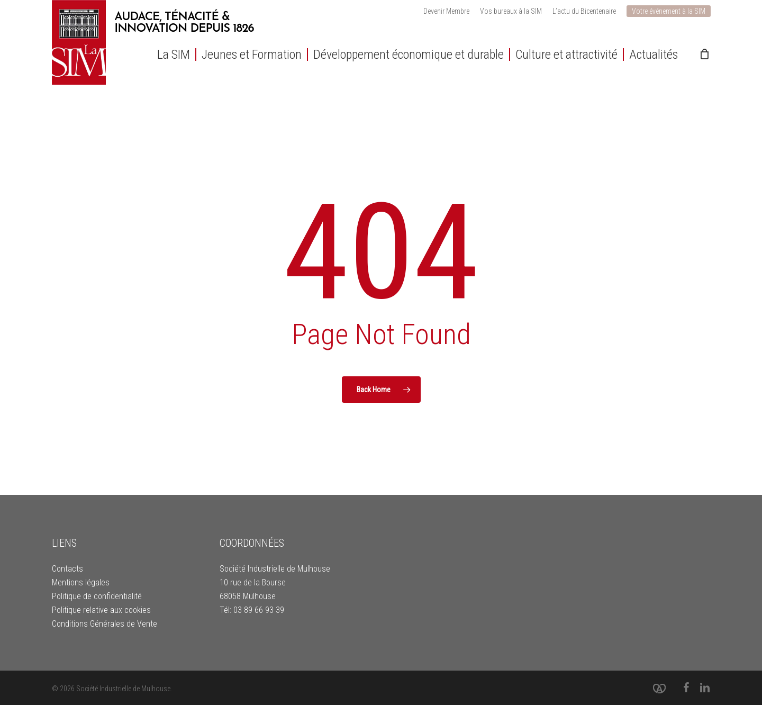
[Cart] (705, 54)
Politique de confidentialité (97, 596)
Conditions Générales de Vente (104, 624)
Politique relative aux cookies (101, 610)
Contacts (67, 569)
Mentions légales (81, 582)
